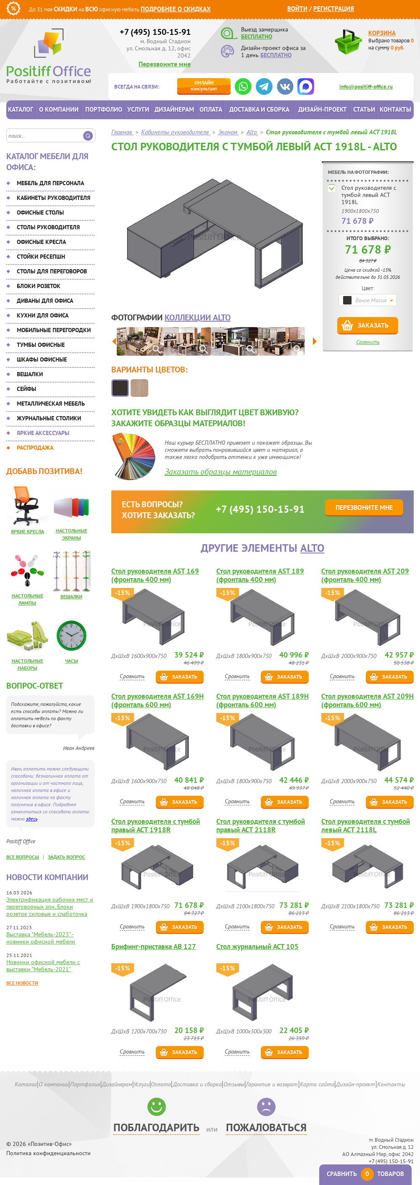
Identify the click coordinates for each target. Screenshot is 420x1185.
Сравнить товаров (365, 1174)
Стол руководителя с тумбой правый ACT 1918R (155, 825)
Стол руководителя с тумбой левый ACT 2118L (365, 825)
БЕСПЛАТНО (256, 36)
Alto (312, 548)
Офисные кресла (41, 242)
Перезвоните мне (165, 64)
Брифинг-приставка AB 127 (153, 946)
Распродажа (35, 447)
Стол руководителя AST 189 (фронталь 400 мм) (260, 575)
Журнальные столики (49, 418)
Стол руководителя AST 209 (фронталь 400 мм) (365, 575)
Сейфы (26, 389)
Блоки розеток (38, 286)
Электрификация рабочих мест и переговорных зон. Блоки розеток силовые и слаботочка (49, 907)
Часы (71, 661)
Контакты (395, 109)
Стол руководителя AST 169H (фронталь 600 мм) (157, 700)
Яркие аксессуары (43, 433)
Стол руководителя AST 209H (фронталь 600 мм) (367, 700)
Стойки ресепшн (41, 256)
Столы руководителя (48, 227)
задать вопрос (66, 857)
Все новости (22, 983)
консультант (204, 85)
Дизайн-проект (322, 109)
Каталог (20, 109)
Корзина (382, 33)
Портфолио (103, 109)
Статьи (364, 109)
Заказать (373, 325)
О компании (59, 109)
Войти (297, 9)
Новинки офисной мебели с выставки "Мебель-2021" (43, 965)
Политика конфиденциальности (48, 1153)
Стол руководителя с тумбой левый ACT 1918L (368, 195)
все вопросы (22, 857)
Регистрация (333, 9)
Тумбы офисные (41, 345)
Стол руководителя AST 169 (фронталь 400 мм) (155, 575)
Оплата (211, 109)
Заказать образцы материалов (221, 471)
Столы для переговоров (52, 271)
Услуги (138, 109)
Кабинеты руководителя (53, 198)
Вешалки (30, 374)
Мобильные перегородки (54, 330)
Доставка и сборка (259, 109)
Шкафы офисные (42, 359)
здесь (31, 818)
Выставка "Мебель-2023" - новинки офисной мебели (40, 938)
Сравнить (368, 342)
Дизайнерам (174, 109)
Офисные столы (40, 212)
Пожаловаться (266, 1127)
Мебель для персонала (50, 183)
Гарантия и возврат (272, 1084)
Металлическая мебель (51, 403)
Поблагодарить (156, 1127)
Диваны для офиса (45, 300)
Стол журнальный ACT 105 (257, 946)
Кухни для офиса (42, 315)
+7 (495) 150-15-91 (155, 31)
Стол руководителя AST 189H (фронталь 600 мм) (262, 700)
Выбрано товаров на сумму (391, 44)
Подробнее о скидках (176, 9)
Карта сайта (317, 1084)
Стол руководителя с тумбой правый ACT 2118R (260, 825)
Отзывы (233, 1084)
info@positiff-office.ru (366, 86)
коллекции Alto (198, 317)
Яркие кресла (27, 531)
